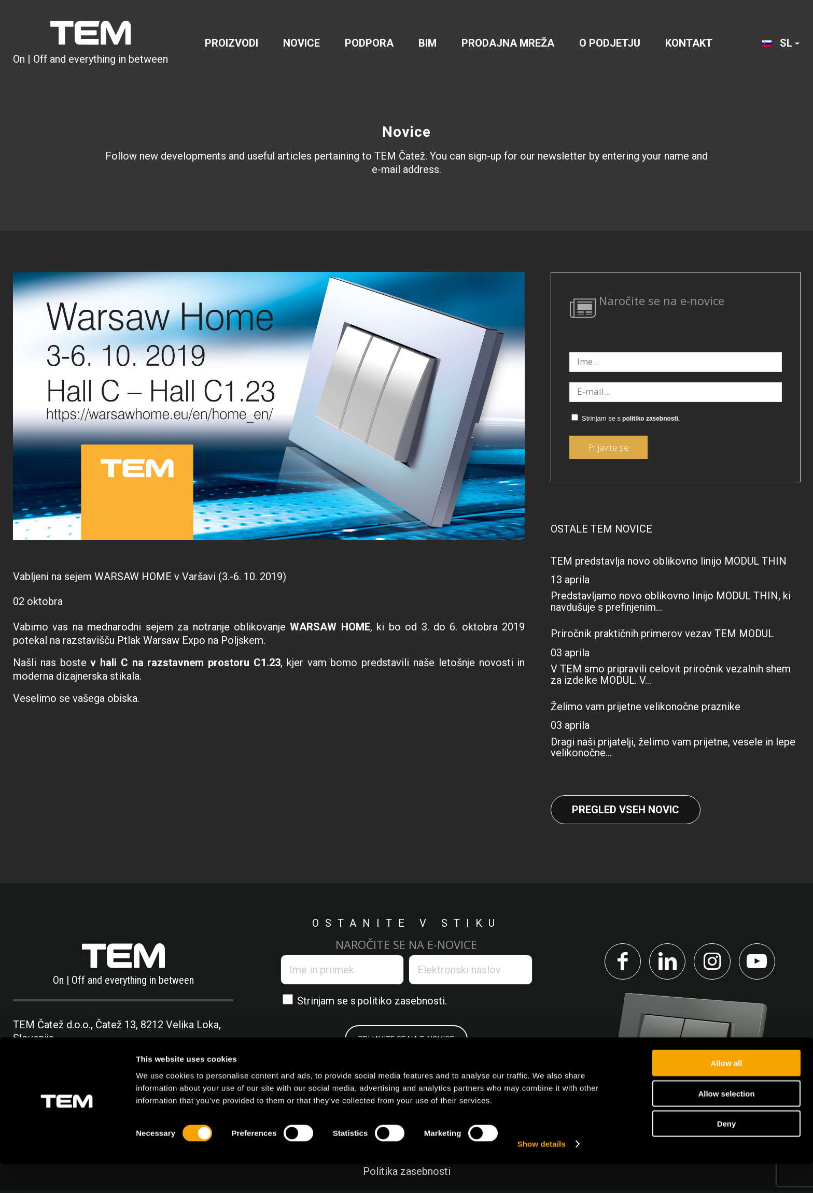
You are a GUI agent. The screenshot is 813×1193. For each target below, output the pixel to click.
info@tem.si (170, 1051)
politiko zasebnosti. (651, 418)
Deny (726, 1152)
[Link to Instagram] (713, 962)
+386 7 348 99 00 (69, 1051)
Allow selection (726, 1122)
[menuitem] (231, 43)
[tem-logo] (90, 43)
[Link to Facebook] (618, 962)
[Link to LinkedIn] (666, 962)
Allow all (726, 1091)
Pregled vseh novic (625, 809)
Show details (541, 1172)
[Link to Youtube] (760, 962)
